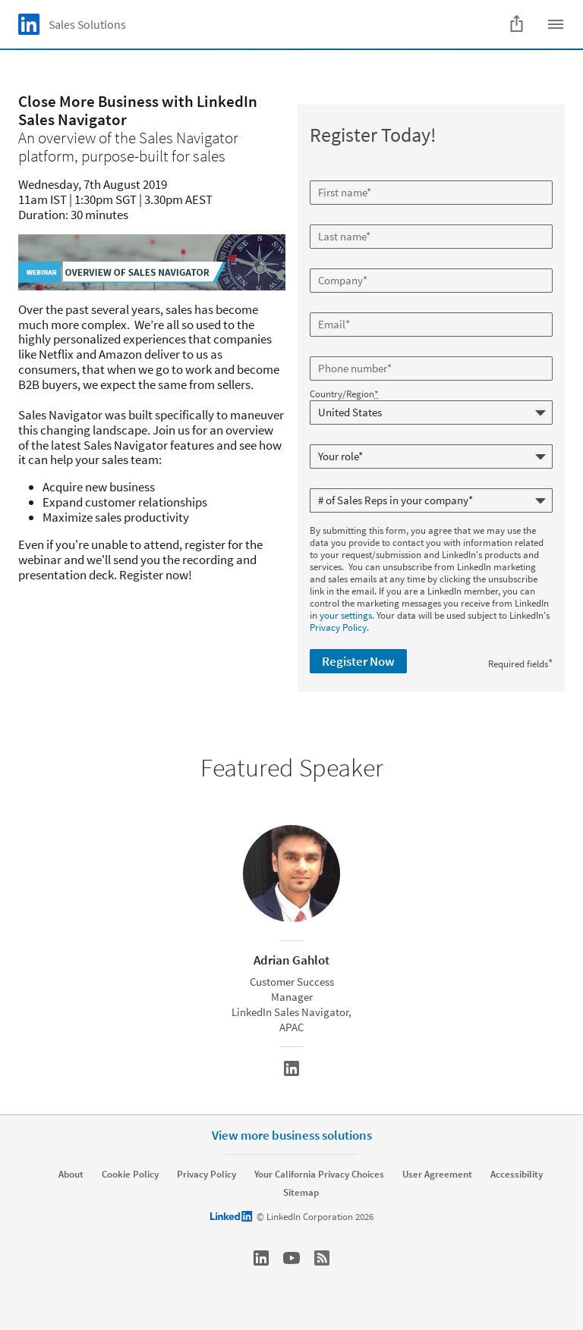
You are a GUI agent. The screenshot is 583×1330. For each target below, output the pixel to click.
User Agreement (437, 1174)
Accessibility (516, 1174)
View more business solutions (292, 1135)
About (71, 1174)
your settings (346, 615)
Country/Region (344, 394)
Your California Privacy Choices (319, 1174)
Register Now (358, 661)
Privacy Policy (338, 627)
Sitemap (301, 1193)
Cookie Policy (130, 1174)
